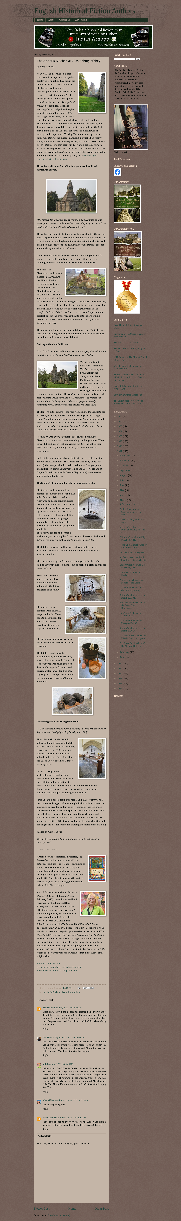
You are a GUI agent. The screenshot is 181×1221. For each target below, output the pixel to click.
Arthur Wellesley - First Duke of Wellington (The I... (132, 530)
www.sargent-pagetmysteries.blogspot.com (59, 967)
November (125, 461)
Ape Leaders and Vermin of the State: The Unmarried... (132, 605)
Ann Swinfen (49, 1008)
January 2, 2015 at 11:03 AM (71, 1038)
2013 (120, 679)
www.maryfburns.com (48, 963)
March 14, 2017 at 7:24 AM (75, 1100)
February (125, 652)
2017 (120, 451)
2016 (120, 664)
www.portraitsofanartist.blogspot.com (57, 970)
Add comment (44, 1136)
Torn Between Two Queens (132, 552)
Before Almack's (127, 504)
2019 (120, 441)
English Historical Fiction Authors (84, 11)
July (122, 480)
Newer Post (42, 1208)
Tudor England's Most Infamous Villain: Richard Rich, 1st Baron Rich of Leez (129, 377)
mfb (44, 1064)
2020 (120, 436)
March (123, 500)
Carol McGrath (50, 1038)
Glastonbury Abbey (70, 992)
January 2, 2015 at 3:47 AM (68, 1008)
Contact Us (64, 19)
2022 (120, 431)
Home (40, 19)
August (124, 475)
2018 (120, 446)
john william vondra (52, 1100)
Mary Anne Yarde (51, 1118)
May (122, 490)
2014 (120, 673)
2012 (120, 683)
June (122, 485)
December (125, 455)
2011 (120, 688)
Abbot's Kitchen (52, 992)
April (123, 495)
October (124, 465)
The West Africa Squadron (126, 343)
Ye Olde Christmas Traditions (128, 395)
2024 (120, 421)
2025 (120, 416)
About (51, 19)
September (125, 470)
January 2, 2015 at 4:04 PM (60, 1064)
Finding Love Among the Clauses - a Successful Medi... (131, 512)
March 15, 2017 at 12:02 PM (73, 1118)
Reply (45, 1029)
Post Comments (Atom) (59, 1215)
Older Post (102, 1208)
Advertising (81, 19)
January (124, 657)
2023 (120, 426)
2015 (120, 669)
